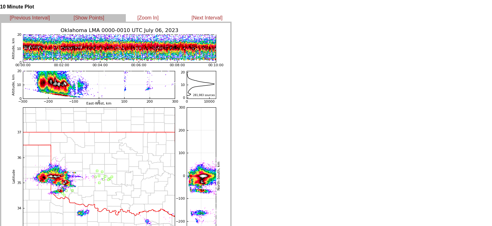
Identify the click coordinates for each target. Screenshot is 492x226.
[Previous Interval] (30, 17)
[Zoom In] (148, 17)
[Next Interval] (207, 17)
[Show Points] (88, 17)
